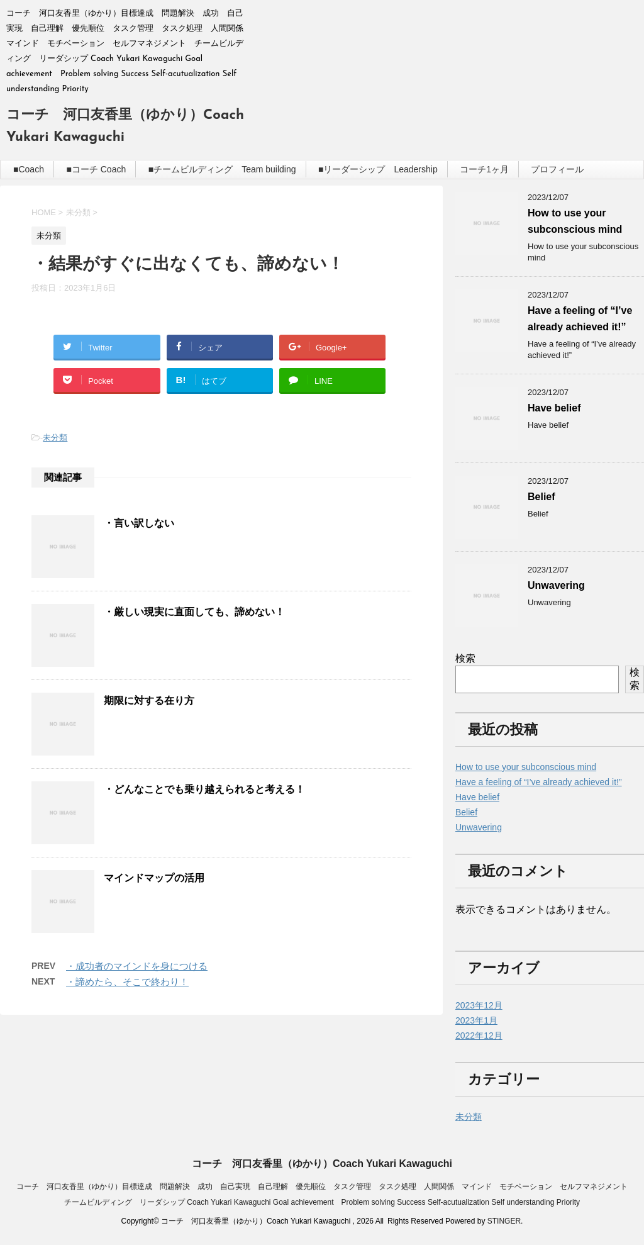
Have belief (554, 408)
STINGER (504, 1221)
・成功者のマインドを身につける (137, 966)
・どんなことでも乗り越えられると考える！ (204, 789)
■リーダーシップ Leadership (378, 169)
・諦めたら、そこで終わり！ (127, 981)
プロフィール (557, 169)
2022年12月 (478, 1035)
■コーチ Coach (96, 169)
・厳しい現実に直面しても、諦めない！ (194, 611)
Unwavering (556, 585)
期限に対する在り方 (149, 700)
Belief (541, 496)
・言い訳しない (139, 523)
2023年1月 (476, 1020)
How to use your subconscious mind (525, 767)
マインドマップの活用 (154, 878)
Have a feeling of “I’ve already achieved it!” (538, 782)
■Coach (28, 169)
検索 (465, 658)
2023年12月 (478, 1005)
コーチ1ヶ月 (484, 169)
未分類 (55, 437)
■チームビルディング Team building (222, 169)
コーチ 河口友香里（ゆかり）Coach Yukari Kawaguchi (322, 1163)
